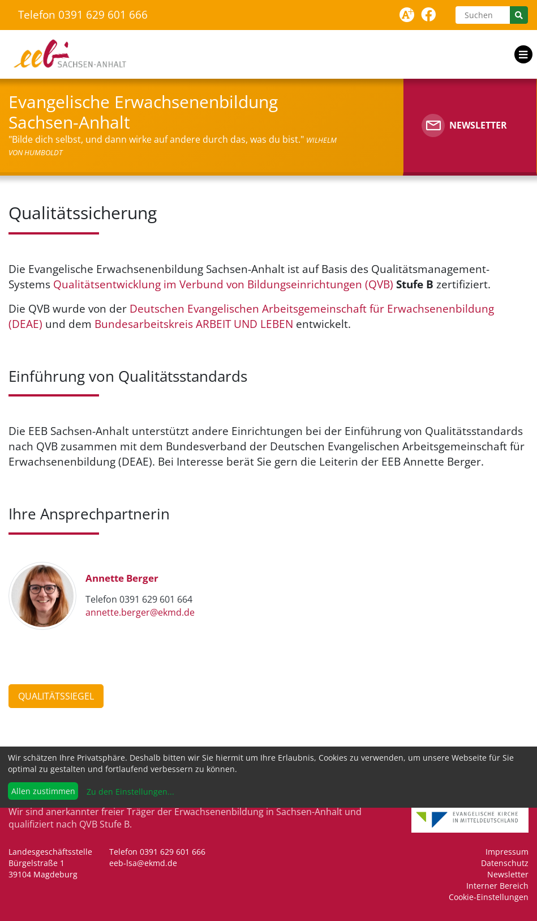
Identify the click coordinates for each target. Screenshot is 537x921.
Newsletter (508, 874)
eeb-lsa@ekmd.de (143, 863)
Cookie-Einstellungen (489, 897)
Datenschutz (505, 863)
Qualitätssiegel (56, 696)
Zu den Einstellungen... (129, 791)
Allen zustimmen (43, 791)
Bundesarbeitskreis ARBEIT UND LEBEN (193, 323)
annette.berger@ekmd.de (140, 612)
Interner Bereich (497, 885)
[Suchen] (483, 15)
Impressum (507, 851)
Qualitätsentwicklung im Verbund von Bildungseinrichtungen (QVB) (223, 284)
